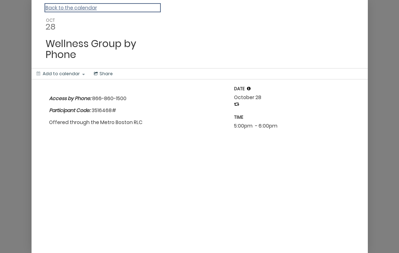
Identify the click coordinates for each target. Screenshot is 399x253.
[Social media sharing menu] (103, 74)
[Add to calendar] (61, 74)
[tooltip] (248, 88)
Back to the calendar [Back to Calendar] (71, 7)
